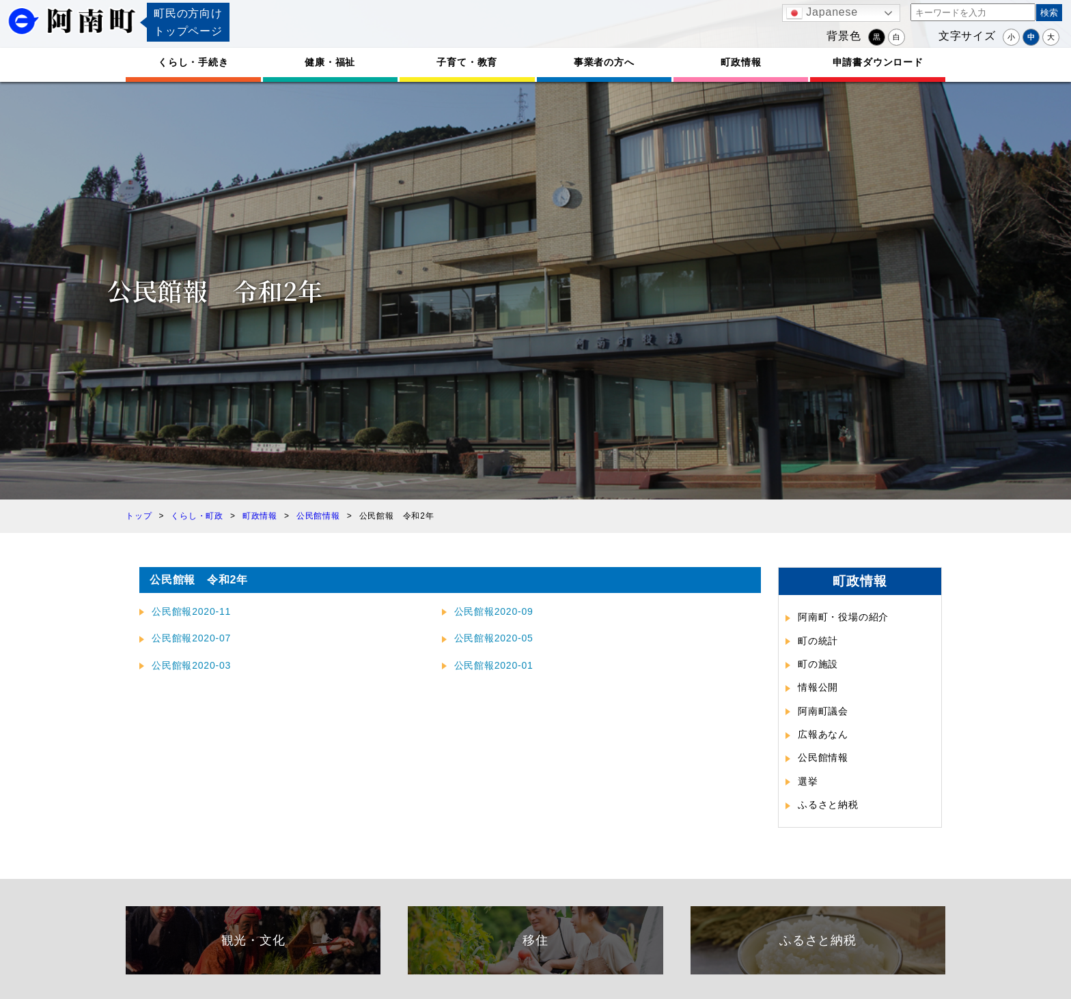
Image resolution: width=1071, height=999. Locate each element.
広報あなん (823, 734)
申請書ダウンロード (878, 62)
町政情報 (741, 62)
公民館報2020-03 (191, 665)
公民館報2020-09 (493, 611)
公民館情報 (823, 757)
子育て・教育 (466, 62)
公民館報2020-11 (191, 611)
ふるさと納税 (828, 804)
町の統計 (818, 640)
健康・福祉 (330, 62)
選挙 (808, 781)
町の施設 (818, 663)
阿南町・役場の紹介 (843, 616)
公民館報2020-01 (493, 665)
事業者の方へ (604, 62)
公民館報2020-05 (493, 638)
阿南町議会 (823, 711)
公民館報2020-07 (191, 638)
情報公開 (818, 687)
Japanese (822, 13)
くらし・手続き (193, 62)
